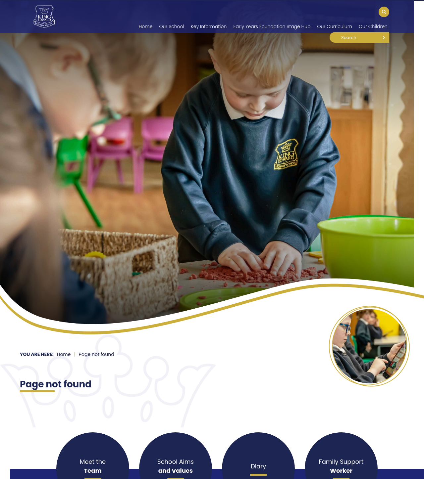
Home (64, 354)
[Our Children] (373, 16)
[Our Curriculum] (334, 16)
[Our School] (171, 16)
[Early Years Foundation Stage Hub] (272, 16)
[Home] (44, 16)
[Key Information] (208, 16)
